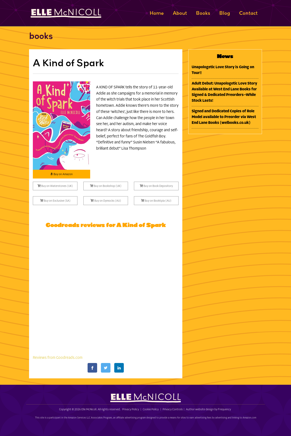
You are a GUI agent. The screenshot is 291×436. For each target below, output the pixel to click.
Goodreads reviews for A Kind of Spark (106, 225)
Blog (224, 13)
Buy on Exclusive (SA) (55, 200)
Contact (248, 13)
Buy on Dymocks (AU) (105, 200)
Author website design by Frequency (208, 409)
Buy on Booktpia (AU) (156, 200)
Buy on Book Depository (156, 186)
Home (156, 13)
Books (203, 13)
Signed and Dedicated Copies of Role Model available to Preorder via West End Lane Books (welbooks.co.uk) (224, 117)
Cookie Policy (151, 409)
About (180, 13)
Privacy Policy (130, 409)
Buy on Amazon (61, 174)
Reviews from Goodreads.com (57, 358)
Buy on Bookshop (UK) (105, 186)
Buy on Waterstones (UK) (55, 186)
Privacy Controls (173, 409)
